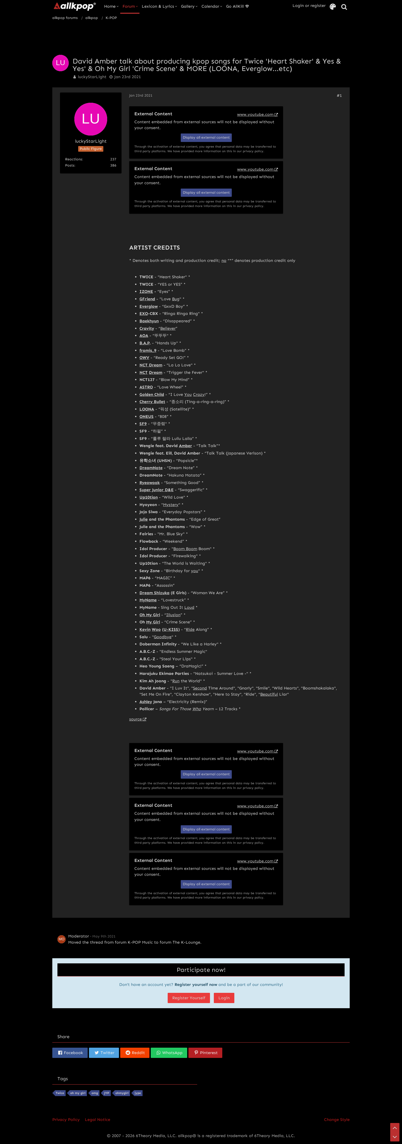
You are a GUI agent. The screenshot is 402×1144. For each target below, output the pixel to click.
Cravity (146, 328)
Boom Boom (185, 548)
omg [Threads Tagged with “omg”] (95, 1093)
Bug (175, 298)
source (135, 719)
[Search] (344, 7)
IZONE (146, 291)
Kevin (144, 629)
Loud (189, 607)
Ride (190, 629)
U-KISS (171, 629)
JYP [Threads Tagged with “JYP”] (106, 1093)
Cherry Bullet (152, 401)
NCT (143, 372)
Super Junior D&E (156, 489)
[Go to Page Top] (394, 1127)
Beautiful (269, 694)
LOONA (146, 409)
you (194, 570)
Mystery (170, 504)
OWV (144, 357)
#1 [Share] (339, 95)
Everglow (148, 306)
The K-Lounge (186, 942)
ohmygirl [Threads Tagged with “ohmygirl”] (121, 1093)
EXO (143, 313)
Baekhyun (149, 320)
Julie (143, 519)
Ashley (145, 701)
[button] (70, 1053)
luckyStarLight (92, 76)
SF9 (143, 423)
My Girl (153, 622)
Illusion (173, 614)
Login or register (309, 5)
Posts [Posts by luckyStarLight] (69, 165)
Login (224, 997)
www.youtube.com (255, 114)
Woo (156, 629)
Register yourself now (196, 984)
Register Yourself (188, 997)
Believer (168, 328)
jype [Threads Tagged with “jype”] (138, 1093)
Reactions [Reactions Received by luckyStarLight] (73, 159)
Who (196, 708)
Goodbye (163, 636)
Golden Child (151, 394)
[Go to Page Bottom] (394, 1136)
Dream (155, 372)
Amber (185, 445)
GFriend (147, 298)
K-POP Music (140, 942)
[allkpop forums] (74, 6)
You (188, 394)
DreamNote (151, 467)
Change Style (337, 1119)
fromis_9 (147, 350)
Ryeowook (149, 482)
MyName (148, 599)
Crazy (199, 394)
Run (175, 680)
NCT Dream (150, 365)
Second (200, 688)
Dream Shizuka (154, 592)
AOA (143, 335)
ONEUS (146, 416)
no (224, 260)
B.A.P (144, 343)
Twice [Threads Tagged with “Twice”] (60, 1093)
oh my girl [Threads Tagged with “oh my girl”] (77, 1093)
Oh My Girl (149, 614)
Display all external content (206, 137)
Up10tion (148, 497)
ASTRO (146, 387)
